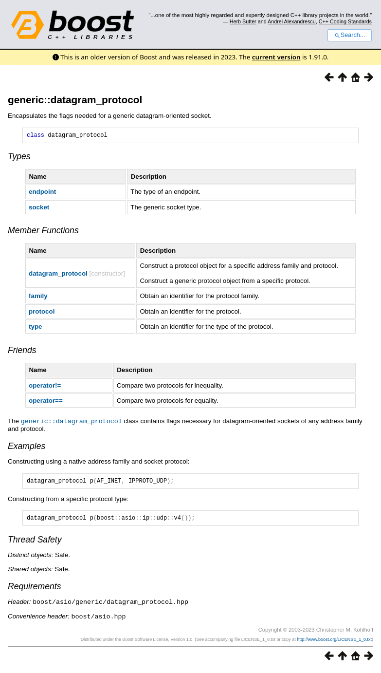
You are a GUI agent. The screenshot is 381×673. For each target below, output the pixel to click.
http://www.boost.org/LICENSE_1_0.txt (334, 642)
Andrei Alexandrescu (292, 21)
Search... (349, 35)
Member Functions (43, 232)
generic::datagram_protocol (75, 99)
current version (276, 57)
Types (19, 158)
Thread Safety (35, 543)
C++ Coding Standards (345, 21)
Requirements (34, 590)
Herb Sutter (243, 21)
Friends (22, 351)
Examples (26, 447)
